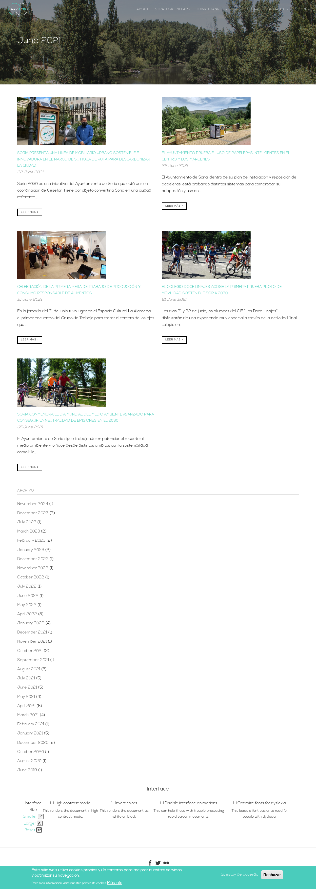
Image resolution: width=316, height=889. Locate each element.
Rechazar (272, 875)
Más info (114, 883)
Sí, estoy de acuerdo (239, 875)
